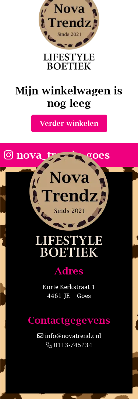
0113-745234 (69, 344)
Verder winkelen (69, 123)
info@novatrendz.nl (73, 335)
